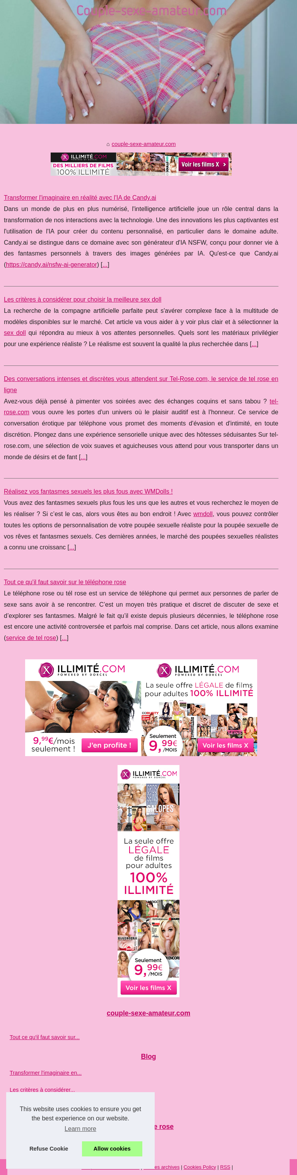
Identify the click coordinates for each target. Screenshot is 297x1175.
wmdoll (203, 514)
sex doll (15, 332)
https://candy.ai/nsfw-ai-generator (51, 264)
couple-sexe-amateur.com (144, 144)
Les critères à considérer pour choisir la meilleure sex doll (82, 299)
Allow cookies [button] (112, 1149)
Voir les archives (161, 1167)
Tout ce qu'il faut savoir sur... (45, 1037)
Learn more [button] (80, 1128)
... (105, 264)
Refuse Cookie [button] (48, 1149)
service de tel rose (31, 638)
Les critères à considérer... (42, 1090)
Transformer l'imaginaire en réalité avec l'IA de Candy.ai (80, 197)
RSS (225, 1167)
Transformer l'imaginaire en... (46, 1073)
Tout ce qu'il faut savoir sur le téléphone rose (65, 582)
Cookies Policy (200, 1167)
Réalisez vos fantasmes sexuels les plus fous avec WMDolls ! (88, 491)
